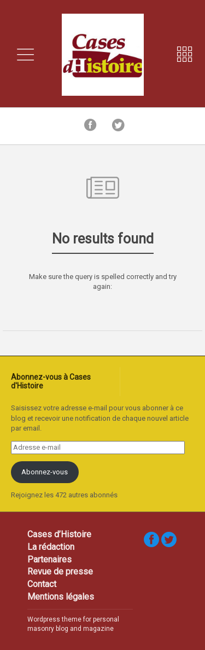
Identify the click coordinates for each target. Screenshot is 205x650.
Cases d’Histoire (59, 534)
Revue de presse (60, 571)
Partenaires (49, 559)
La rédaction (50, 547)
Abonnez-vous (44, 472)
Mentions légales (60, 596)
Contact (41, 584)
